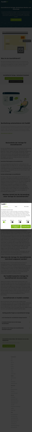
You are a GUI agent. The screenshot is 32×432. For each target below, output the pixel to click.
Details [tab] (16, 206)
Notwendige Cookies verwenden (15, 226)
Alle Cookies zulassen (26, 226)
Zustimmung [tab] (5, 206)
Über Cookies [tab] (26, 206)
